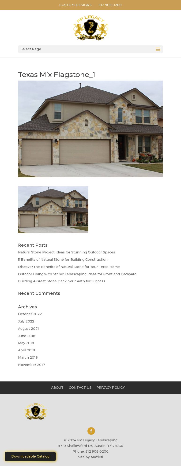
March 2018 (28, 357)
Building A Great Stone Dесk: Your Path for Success (61, 281)
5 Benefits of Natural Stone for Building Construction (63, 259)
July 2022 (26, 321)
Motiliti (97, 457)
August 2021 (28, 328)
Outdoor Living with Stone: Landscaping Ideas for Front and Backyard (77, 274)
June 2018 (26, 336)
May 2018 (26, 343)
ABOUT (57, 387)
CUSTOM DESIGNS (75, 5)
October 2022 (30, 314)
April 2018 (26, 350)
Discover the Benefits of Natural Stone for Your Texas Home (69, 267)
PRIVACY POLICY (111, 387)
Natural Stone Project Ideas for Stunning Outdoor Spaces (66, 252)
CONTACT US (80, 387)
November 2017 (31, 365)
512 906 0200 (110, 5)
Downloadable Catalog (30, 456)
